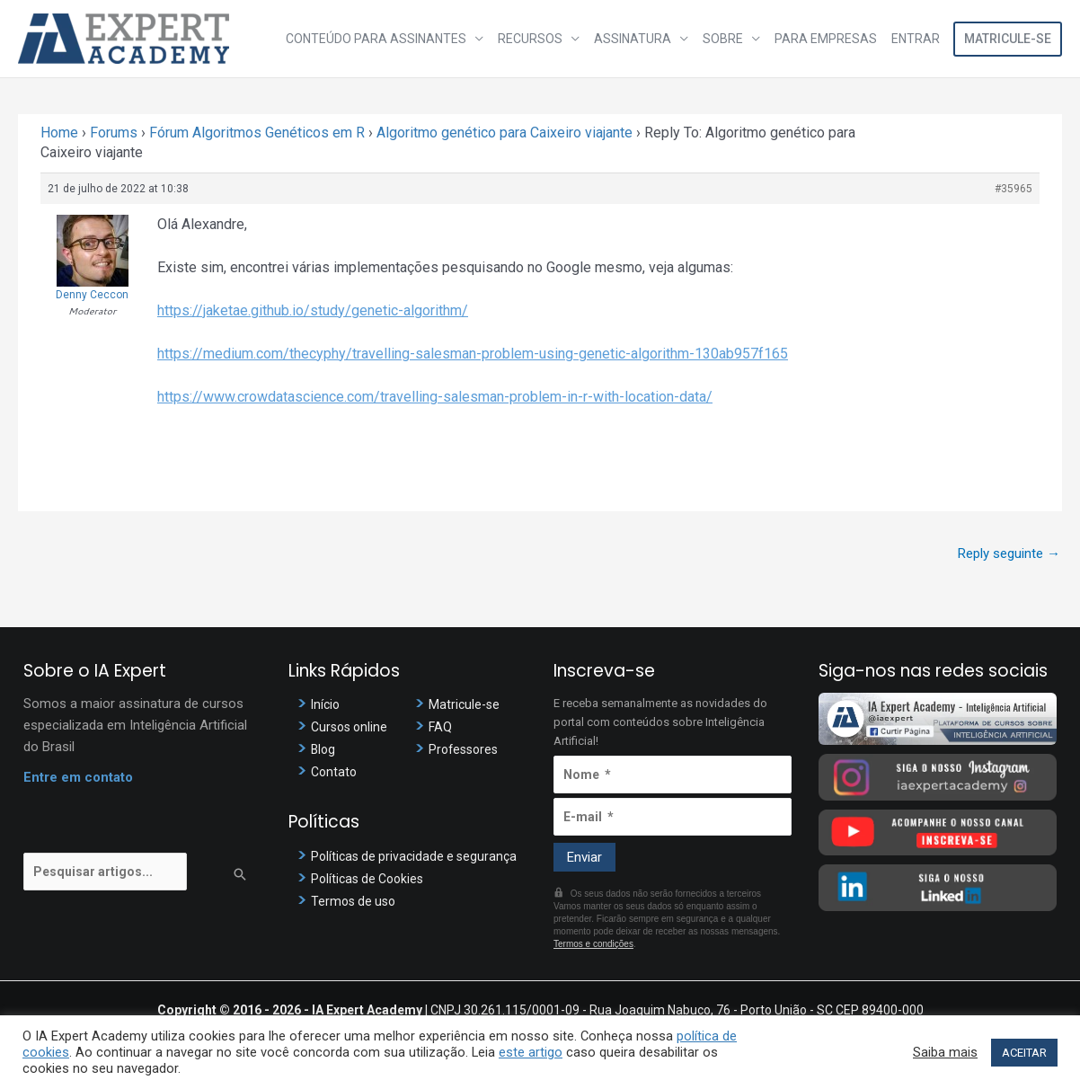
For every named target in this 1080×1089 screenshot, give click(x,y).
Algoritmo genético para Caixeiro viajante (504, 132)
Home (59, 132)
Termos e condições (593, 944)
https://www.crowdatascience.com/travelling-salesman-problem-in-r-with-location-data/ (435, 396)
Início (326, 704)
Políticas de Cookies (371, 879)
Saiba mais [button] (945, 1052)
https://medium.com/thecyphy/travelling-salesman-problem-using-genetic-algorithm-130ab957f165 (472, 353)
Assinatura (632, 38)
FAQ (441, 727)
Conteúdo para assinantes (376, 38)
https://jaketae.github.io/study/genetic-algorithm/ (312, 310)
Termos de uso (356, 901)
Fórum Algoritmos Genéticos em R (257, 132)
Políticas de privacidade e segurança (418, 856)
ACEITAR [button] (1024, 1052)
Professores (466, 749)
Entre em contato (78, 777)
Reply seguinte (1009, 553)
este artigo (530, 1052)
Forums (113, 132)
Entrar (915, 38)
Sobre (723, 38)
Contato (335, 772)
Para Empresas (826, 38)
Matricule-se (1007, 38)
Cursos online (352, 727)
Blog (324, 749)
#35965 (1013, 188)
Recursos (530, 38)
